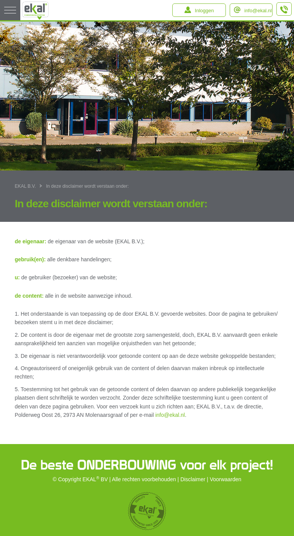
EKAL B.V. (25, 186)
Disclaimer (192, 479)
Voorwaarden (226, 479)
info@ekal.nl (258, 10)
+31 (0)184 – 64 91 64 (284, 12)
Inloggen (204, 10)
